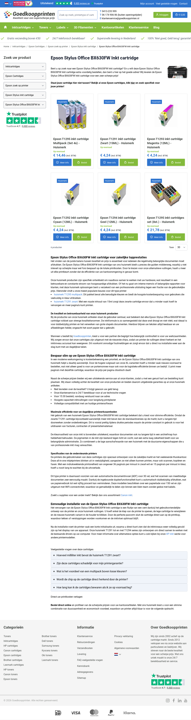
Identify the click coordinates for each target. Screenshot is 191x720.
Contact (183, 3)
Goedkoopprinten (82, 336)
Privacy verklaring (123, 636)
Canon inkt (126, 495)
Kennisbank (83, 666)
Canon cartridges (12, 650)
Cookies (118, 642)
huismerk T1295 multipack (68, 294)
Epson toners (10, 679)
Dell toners (47, 641)
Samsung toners (50, 645)
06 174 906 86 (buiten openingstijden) (122, 14)
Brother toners (49, 636)
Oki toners (47, 655)
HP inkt (170, 534)
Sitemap (81, 678)
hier (133, 82)
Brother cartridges (13, 660)
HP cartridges (11, 645)
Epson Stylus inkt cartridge (83, 46)
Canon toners (11, 674)
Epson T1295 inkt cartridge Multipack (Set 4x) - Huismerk (71, 143)
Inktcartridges (18, 46)
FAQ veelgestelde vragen (90, 660)
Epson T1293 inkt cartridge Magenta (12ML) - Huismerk (165, 143)
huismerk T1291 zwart (66, 301)
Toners (7, 636)
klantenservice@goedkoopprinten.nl (120, 18)
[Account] (162, 15)
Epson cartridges (12, 655)
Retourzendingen (86, 642)
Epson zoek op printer (58, 46)
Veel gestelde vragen (166, 3)
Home (6, 46)
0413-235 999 (109, 11)
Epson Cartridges (37, 46)
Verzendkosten (85, 648)
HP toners (9, 669)
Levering (81, 654)
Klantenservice (85, 636)
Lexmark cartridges (14, 664)
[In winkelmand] (82, 162)
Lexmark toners (50, 660)
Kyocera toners (49, 650)
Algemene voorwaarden (126, 648)
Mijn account (147, 3)
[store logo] (30, 15)
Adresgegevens (85, 672)
